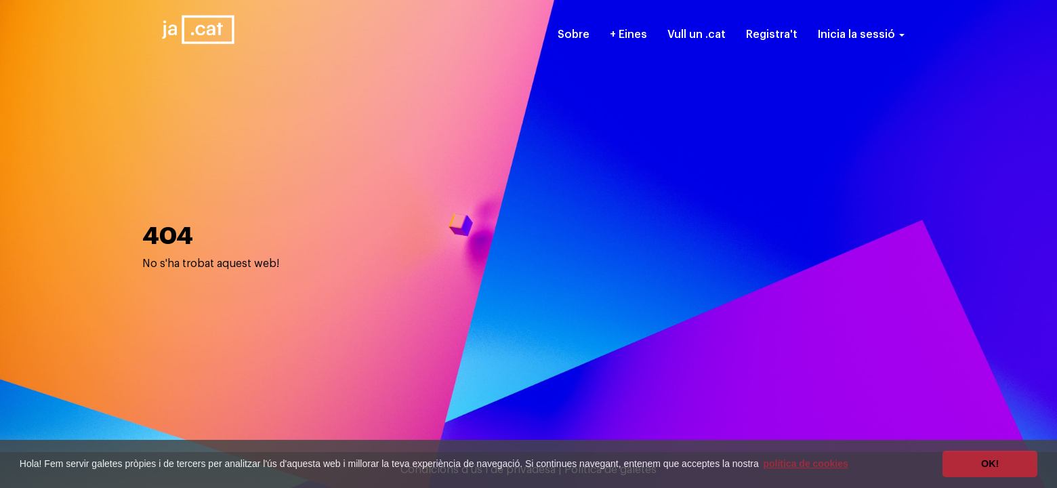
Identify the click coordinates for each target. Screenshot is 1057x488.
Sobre (573, 34)
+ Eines (628, 34)
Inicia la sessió (861, 34)
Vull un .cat (696, 34)
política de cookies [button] (805, 463)
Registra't (771, 34)
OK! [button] (990, 463)
